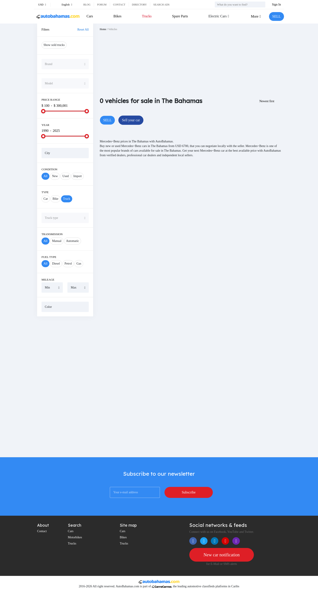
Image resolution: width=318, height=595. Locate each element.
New (55, 176)
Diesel (56, 263)
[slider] (43, 111)
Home (103, 29)
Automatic (72, 241)
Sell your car (131, 120)
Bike (55, 198)
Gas (78, 263)
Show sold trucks (54, 45)
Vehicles (112, 29)
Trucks (147, 16)
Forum (102, 4)
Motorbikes (75, 537)
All (45, 176)
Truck (66, 198)
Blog (86, 4)
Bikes (117, 16)
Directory (139, 4)
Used (65, 176)
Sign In (276, 4)
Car (45, 198)
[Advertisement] (65, 387)
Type (45, 192)
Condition (49, 169)
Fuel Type (49, 257)
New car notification (222, 554)
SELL (276, 16)
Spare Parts (180, 16)
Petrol (68, 263)
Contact (119, 4)
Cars (90, 16)
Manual (56, 241)
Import (77, 176)
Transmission (52, 234)
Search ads (161, 4)
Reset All (83, 29)
